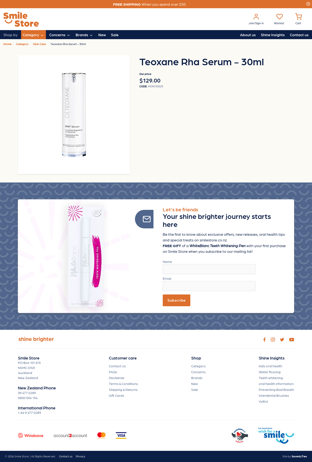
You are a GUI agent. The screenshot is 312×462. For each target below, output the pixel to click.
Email (167, 278)
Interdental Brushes (274, 395)
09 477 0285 (27, 393)
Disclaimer (117, 378)
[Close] (308, 3)
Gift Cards (116, 395)
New (102, 34)
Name (167, 262)
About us (248, 34)
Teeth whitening (271, 378)
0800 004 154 (28, 398)
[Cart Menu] (298, 19)
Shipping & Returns (123, 389)
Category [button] (33, 34)
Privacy (80, 456)
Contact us (299, 34)
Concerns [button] (60, 34)
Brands (197, 378)
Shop (196, 357)
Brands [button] (84, 34)
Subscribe (176, 300)
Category (198, 366)
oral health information (276, 384)
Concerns (198, 372)
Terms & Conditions (123, 384)
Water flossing (270, 372)
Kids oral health (270, 366)
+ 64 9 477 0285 (29, 412)
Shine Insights (273, 34)
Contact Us (117, 366)
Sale (115, 34)
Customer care (123, 357)
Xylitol (263, 401)
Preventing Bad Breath (276, 389)
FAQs (113, 372)
